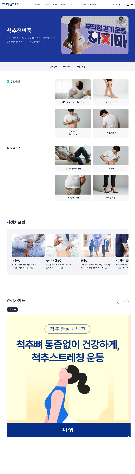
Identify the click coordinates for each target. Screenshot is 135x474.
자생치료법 (81, 67)
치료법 (55, 4)
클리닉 (47, 4)
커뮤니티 (73, 4)
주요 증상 (53, 67)
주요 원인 (67, 67)
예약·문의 (83, 4)
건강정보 (12, 309)
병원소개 (93, 4)
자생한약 (64, 4)
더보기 (122, 301)
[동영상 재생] (95, 35)
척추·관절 (38, 4)
